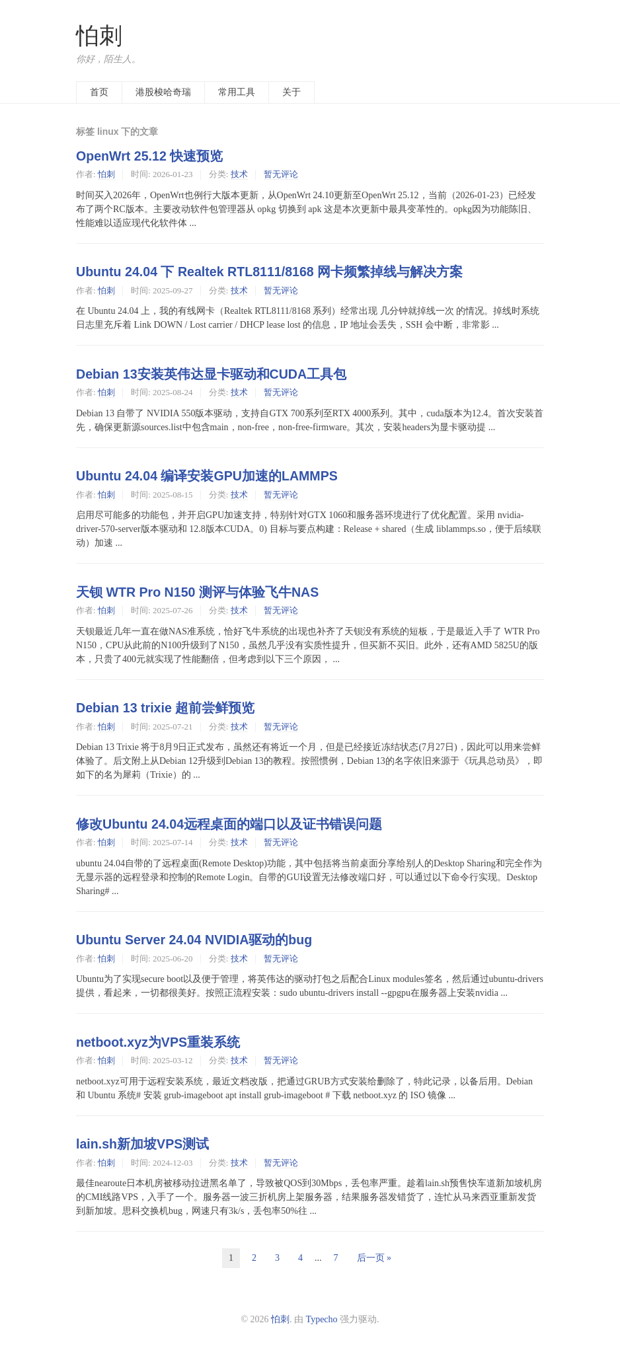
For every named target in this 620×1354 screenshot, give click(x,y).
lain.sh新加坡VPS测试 (142, 1144)
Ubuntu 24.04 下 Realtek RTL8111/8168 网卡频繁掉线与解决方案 (269, 271)
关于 (291, 92)
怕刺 (99, 36)
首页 (99, 92)
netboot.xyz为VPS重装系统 (158, 1042)
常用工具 (236, 92)
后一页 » (374, 1258)
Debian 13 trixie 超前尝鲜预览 (165, 707)
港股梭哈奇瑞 (163, 92)
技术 (239, 174)
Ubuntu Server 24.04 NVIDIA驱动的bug (194, 939)
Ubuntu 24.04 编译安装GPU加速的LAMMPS (207, 476)
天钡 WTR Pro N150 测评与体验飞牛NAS (197, 592)
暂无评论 (281, 174)
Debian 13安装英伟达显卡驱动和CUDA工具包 (211, 374)
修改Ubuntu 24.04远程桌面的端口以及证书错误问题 (229, 824)
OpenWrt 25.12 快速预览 (149, 156)
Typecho (322, 1319)
